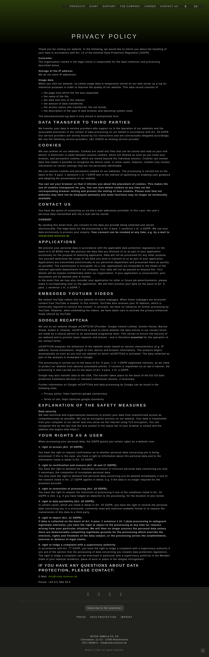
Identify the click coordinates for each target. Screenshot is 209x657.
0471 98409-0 (90, 643)
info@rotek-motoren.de (62, 576)
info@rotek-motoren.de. (54, 236)
